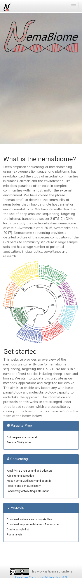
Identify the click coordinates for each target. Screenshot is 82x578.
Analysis (15, 507)
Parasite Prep (19, 425)
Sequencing (17, 458)
